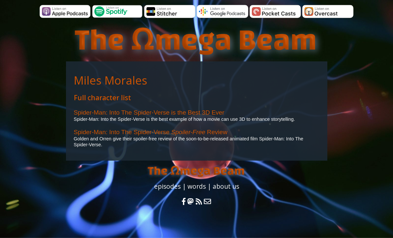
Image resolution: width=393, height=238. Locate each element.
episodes (167, 186)
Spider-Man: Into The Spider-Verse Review (150, 132)
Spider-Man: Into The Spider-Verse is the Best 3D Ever (149, 112)
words (197, 186)
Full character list (102, 97)
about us (226, 186)
